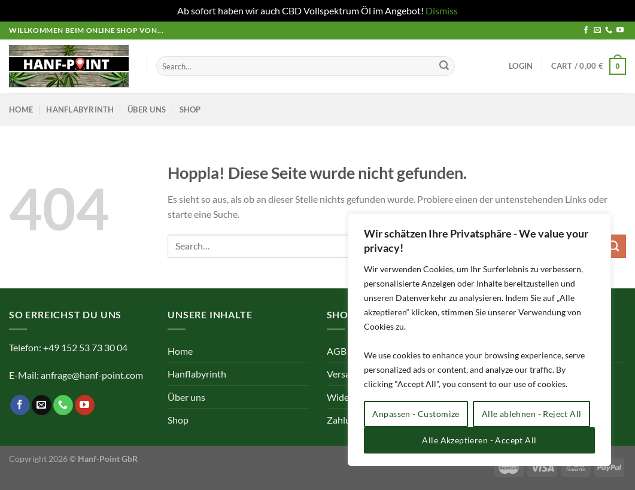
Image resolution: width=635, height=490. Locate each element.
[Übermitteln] (444, 66)
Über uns (146, 109)
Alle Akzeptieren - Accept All (479, 440)
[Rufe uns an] (608, 30)
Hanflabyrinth (80, 109)
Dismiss (442, 10)
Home (21, 109)
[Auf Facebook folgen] (586, 30)
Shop (190, 109)
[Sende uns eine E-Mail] (597, 30)
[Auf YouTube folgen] (620, 30)
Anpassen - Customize (415, 414)
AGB (337, 351)
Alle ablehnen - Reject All (532, 414)
